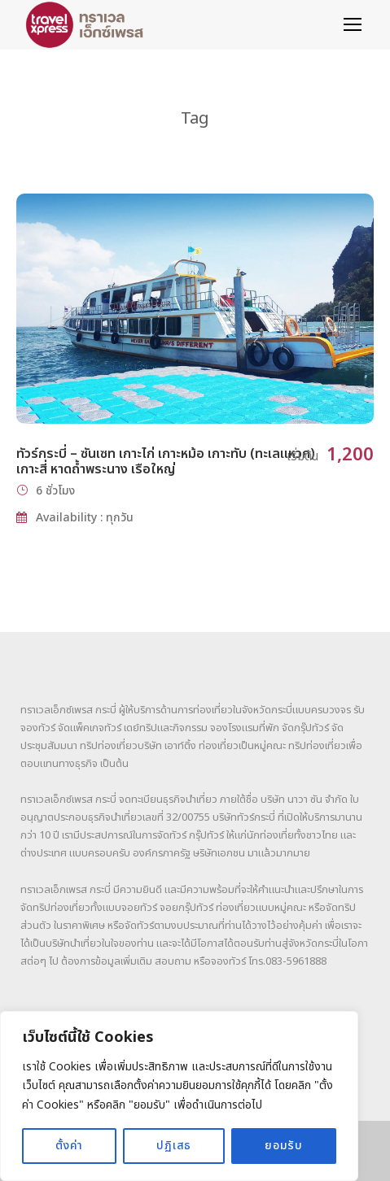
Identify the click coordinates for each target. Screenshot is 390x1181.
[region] (179, 1096)
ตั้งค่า (69, 1145)
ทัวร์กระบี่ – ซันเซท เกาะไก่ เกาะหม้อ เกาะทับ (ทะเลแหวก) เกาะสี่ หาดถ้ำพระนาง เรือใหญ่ (165, 461)
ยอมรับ (284, 1145)
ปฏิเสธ (173, 1145)
